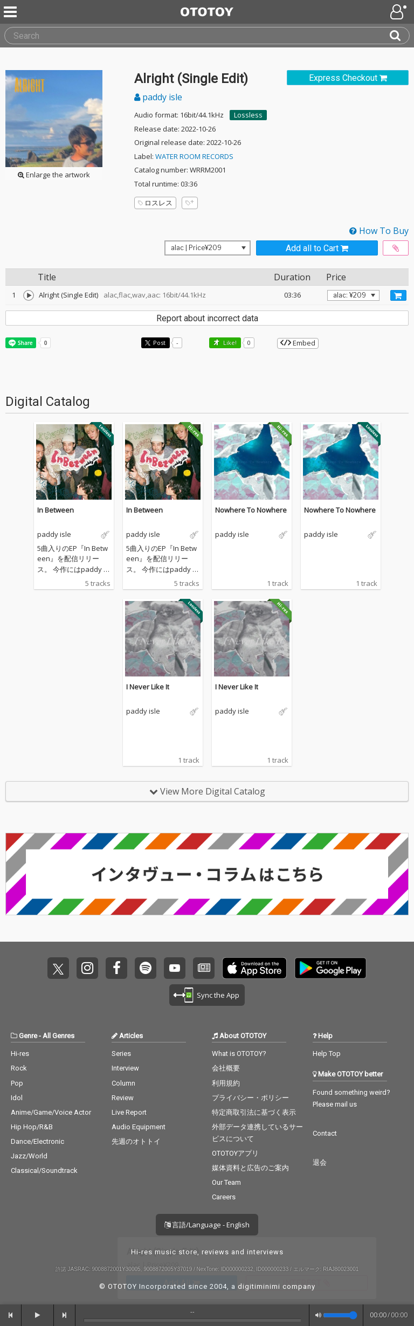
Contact (325, 1133)
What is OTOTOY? (239, 1053)
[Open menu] (399, 12)
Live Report (129, 1112)
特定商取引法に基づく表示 (254, 1112)
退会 (320, 1162)
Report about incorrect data (207, 318)
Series (121, 1053)
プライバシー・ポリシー (250, 1098)
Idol (17, 1098)
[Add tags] (190, 203)
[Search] (399, 35)
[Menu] (11, 12)
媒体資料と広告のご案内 (250, 1168)
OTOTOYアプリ (235, 1153)
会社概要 (226, 1068)
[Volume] (340, 1315)
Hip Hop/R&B (32, 1127)
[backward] (11, 1315)
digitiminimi (259, 1286)
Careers (224, 1197)
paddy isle (158, 97)
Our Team (226, 1182)
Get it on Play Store (330, 968)
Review (123, 1098)
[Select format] (207, 247)
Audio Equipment (138, 1127)
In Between (55, 510)
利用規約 (226, 1083)
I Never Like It (147, 687)
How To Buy (379, 231)
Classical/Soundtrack (44, 1170)
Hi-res (20, 1053)
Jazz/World (29, 1156)
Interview (125, 1068)
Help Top (327, 1053)
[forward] (64, 1315)
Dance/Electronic (37, 1141)
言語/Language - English (207, 1225)
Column (123, 1083)
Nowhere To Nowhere (251, 510)
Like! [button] (229, 343)
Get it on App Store (254, 968)
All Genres (58, 1036)
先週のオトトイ (136, 1141)
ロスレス (155, 203)
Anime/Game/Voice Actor (51, 1112)
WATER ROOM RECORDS (194, 156)
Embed (297, 343)
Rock (19, 1068)
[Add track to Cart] (398, 295)
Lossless (248, 115)
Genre (28, 1036)
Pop (17, 1083)
